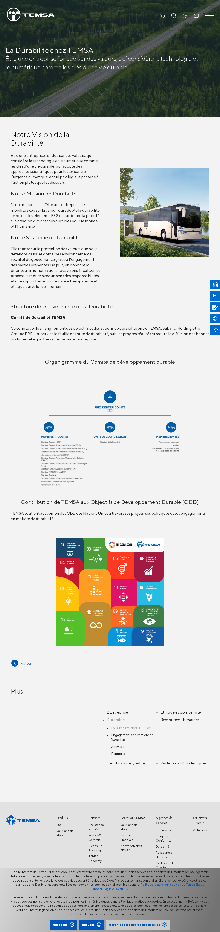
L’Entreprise (117, 712)
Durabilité (116, 719)
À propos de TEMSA (164, 820)
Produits (62, 818)
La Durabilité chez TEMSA (130, 728)
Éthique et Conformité (180, 712)
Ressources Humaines (180, 719)
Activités (117, 747)
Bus (58, 825)
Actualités (200, 830)
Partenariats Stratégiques (183, 763)
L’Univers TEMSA (200, 820)
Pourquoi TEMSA (132, 818)
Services (94, 818)
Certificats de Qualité (126, 763)
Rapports (118, 754)
